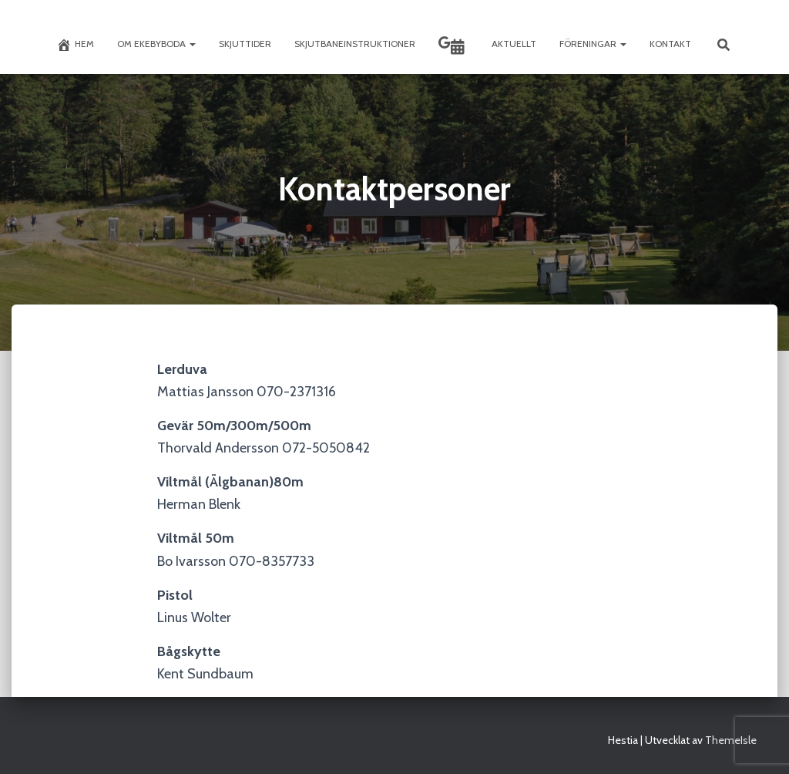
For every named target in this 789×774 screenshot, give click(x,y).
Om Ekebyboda (156, 43)
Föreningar (592, 43)
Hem (75, 44)
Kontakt (670, 43)
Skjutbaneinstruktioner (354, 43)
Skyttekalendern (457, 47)
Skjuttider (245, 43)
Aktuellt (514, 43)
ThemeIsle (731, 740)
